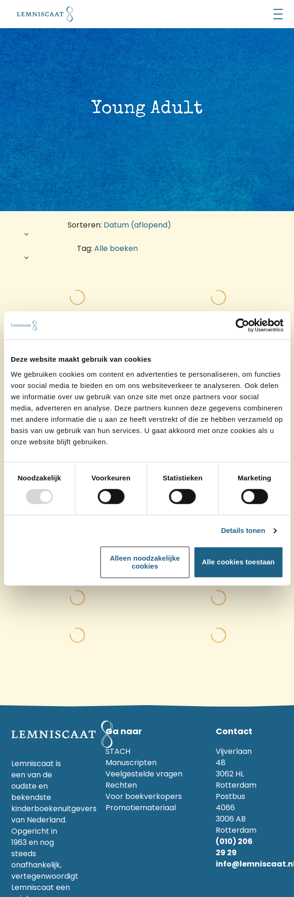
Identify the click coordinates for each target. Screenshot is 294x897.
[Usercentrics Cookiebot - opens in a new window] (242, 325)
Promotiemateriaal (141, 807)
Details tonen (243, 531)
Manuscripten (131, 762)
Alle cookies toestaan (238, 562)
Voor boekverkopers (144, 796)
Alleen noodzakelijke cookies (145, 562)
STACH (118, 751)
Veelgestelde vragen (144, 773)
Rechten (121, 785)
